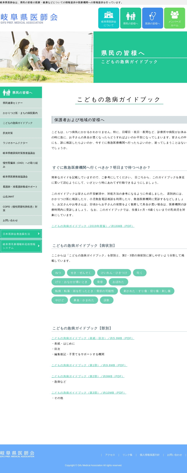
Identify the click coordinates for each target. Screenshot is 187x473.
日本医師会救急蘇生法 (16, 234)
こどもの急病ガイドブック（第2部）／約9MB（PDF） (88, 376)
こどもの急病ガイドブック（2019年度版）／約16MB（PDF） (93, 226)
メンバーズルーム (174, 18)
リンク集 (127, 454)
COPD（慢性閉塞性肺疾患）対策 (20, 208)
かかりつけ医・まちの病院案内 (20, 113)
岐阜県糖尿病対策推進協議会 (19, 153)
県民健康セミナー (13, 102)
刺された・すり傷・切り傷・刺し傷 (147, 290)
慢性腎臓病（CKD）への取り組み (20, 164)
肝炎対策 (8, 133)
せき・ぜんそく (81, 272)
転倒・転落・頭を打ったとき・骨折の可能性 (84, 290)
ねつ (58, 272)
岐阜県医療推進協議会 (15, 176)
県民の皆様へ (130, 18)
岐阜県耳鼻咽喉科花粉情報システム (19, 246)
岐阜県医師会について (108, 18)
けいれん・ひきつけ (114, 272)
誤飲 (107, 300)
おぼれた (118, 281)
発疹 (100, 281)
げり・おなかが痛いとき (71, 281)
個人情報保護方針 (150, 454)
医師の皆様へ (152, 18)
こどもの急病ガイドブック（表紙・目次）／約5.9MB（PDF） (93, 338)
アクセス (110, 454)
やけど (59, 300)
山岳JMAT (8, 196)
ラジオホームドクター (15, 142)
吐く (140, 272)
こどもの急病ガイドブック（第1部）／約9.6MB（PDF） (89, 365)
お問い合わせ (10, 220)
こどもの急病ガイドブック (18, 122)
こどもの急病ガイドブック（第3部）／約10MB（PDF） (89, 392)
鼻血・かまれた (84, 300)
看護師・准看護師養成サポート (20, 186)
